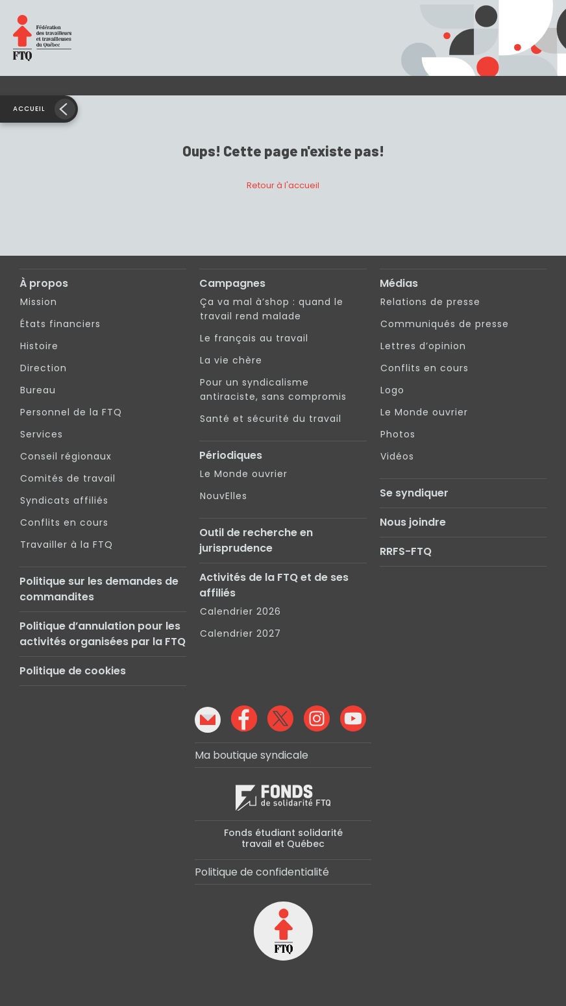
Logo (392, 390)
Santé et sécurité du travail (270, 418)
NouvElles (223, 495)
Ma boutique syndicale (251, 755)
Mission (38, 301)
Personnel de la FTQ (71, 412)
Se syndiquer (414, 492)
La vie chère (231, 360)
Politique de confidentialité (262, 872)
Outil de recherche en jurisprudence (256, 540)
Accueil (29, 109)
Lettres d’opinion (423, 345)
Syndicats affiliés (64, 500)
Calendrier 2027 (240, 633)
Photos (397, 434)
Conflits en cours (64, 522)
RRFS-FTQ (406, 551)
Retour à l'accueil (283, 185)
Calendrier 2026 (240, 611)
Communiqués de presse (444, 323)
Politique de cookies (72, 670)
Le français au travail (254, 338)
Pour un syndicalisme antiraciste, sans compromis (273, 389)
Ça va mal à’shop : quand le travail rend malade (271, 309)
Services (41, 434)
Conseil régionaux (66, 456)
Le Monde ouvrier (244, 473)
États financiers (60, 323)
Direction (43, 368)
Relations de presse (430, 301)
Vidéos (397, 456)
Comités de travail (68, 478)
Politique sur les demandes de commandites (98, 589)
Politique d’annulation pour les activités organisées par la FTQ (102, 634)
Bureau (38, 390)
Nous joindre (413, 522)
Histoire (39, 345)
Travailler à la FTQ (66, 544)
